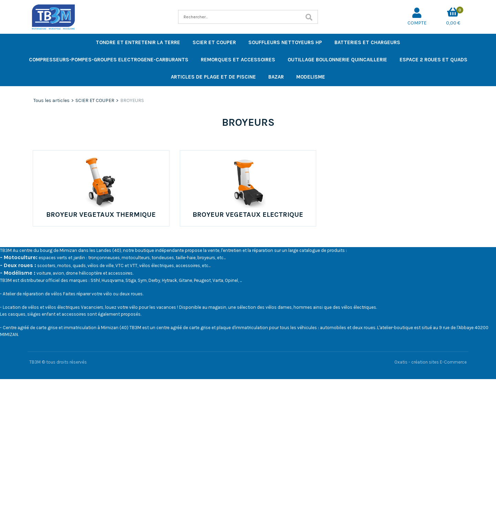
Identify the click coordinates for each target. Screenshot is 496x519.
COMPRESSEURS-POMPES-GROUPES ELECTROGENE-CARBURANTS (108, 60)
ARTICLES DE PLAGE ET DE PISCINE (213, 77)
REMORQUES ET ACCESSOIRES (238, 60)
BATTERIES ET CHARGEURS (367, 42)
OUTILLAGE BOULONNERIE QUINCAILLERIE (337, 60)
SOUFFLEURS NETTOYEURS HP (285, 42)
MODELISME (310, 77)
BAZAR (276, 77)
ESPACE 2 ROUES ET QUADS (433, 60)
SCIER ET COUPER (214, 42)
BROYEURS (132, 100)
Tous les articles (51, 100)
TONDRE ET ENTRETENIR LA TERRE (138, 42)
